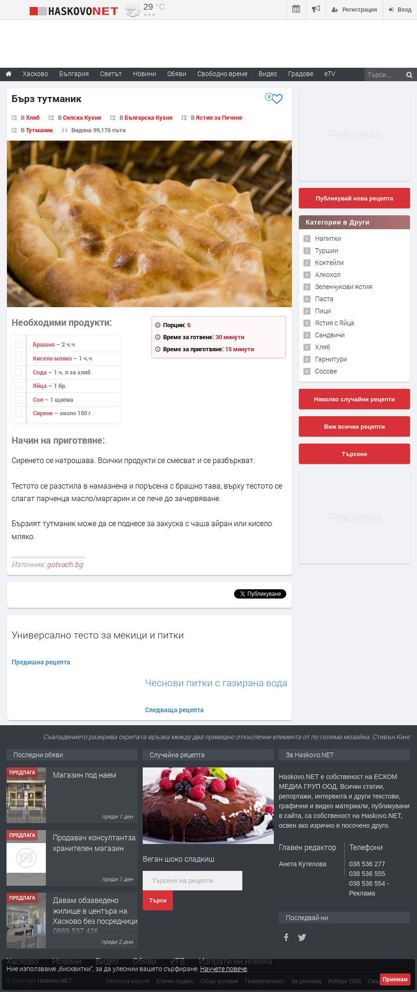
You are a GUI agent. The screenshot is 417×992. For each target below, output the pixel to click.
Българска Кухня (148, 117)
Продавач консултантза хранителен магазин (94, 842)
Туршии (326, 250)
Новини (144, 73)
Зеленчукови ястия (344, 286)
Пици (323, 310)
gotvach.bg (65, 564)
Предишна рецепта (41, 661)
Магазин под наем (84, 774)
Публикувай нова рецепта (354, 198)
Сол (38, 399)
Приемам (395, 979)
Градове (300, 73)
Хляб (32, 117)
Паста (324, 298)
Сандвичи (330, 334)
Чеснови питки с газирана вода (216, 683)
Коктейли (329, 262)
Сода (40, 372)
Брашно (44, 344)
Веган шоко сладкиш (179, 858)
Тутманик (39, 130)
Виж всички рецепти (354, 426)
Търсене (354, 454)
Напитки (328, 238)
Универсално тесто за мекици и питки (98, 634)
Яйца (40, 385)
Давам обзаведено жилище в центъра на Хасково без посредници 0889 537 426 (95, 915)
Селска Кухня (82, 117)
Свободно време (222, 73)
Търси (157, 900)
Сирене (43, 413)
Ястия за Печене (219, 117)
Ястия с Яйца (334, 322)
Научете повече (223, 968)
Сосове (326, 371)
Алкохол (328, 274)
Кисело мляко (53, 358)
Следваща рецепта (174, 709)
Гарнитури (331, 358)
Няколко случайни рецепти (354, 399)
